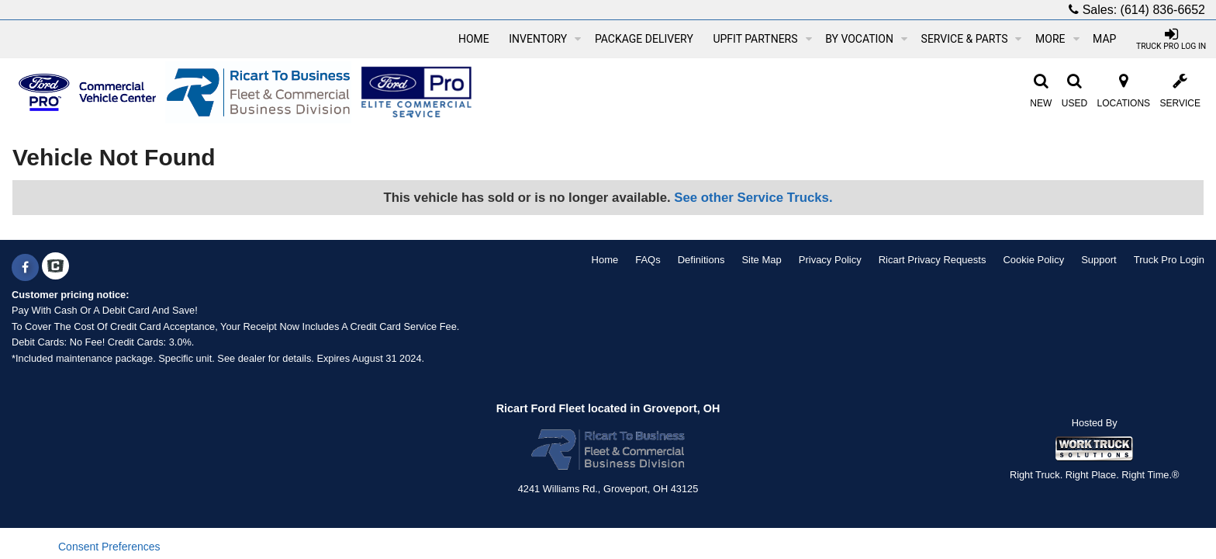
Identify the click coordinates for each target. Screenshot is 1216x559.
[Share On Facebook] (25, 268)
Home (473, 39)
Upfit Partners (762, 39)
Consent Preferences (109, 546)
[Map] (1104, 38)
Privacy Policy (830, 260)
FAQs (648, 260)
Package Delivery (644, 39)
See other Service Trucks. (753, 197)
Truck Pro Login (1169, 260)
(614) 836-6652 (1163, 9)
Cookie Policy (1033, 260)
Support (1099, 260)
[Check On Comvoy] (55, 268)
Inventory (545, 39)
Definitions (701, 260)
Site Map (761, 260)
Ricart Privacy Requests (932, 260)
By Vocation (866, 39)
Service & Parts (971, 39)
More (1057, 39)
